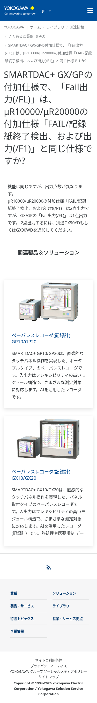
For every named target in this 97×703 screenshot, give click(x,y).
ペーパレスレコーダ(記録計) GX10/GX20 (41, 475)
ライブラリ (55, 27)
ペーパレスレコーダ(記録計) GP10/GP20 (41, 338)
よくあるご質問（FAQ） (28, 36)
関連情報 (77, 27)
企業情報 (17, 631)
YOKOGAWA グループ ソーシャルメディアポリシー (48, 671)
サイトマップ (49, 677)
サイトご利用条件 (48, 660)
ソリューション (64, 593)
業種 (13, 593)
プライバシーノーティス (48, 666)
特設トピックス (22, 618)
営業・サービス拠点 (68, 618)
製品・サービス (22, 606)
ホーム (35, 27)
